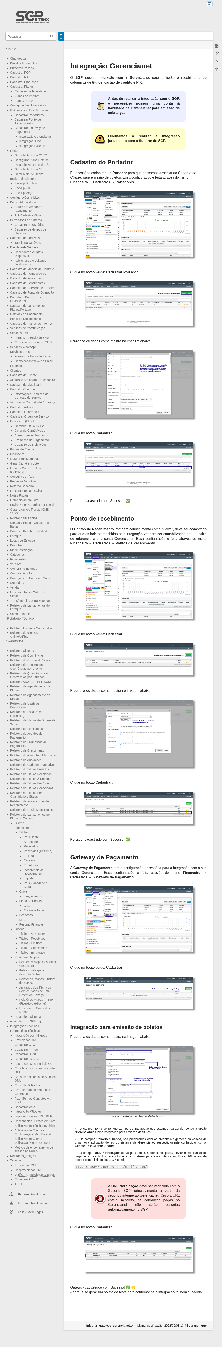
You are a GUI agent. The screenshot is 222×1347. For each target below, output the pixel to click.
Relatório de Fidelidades (26, 729)
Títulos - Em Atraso (32, 952)
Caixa (27, 905)
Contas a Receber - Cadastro (29, 531)
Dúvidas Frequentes (23, 63)
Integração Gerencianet (35, 136)
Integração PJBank (32, 146)
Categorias (17, 554)
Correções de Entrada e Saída (30, 578)
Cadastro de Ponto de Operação (32, 292)
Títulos (23, 832)
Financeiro (17, 454)
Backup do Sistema (23, 179)
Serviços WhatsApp (23, 347)
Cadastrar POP (20, 72)
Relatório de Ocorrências (27, 655)
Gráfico (19, 929)
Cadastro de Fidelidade (30, 91)
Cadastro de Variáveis (25, 238)
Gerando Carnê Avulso (30, 430)
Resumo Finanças (31, 924)
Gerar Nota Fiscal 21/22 (31, 155)
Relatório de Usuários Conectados (24, 705)
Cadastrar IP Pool (26, 1049)
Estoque (15, 536)
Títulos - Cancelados (33, 948)
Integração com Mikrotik (31, 1035)
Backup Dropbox (26, 183)
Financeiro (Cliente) (23, 421)
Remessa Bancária (23, 481)
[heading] (31, 1195)
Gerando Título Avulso (29, 426)
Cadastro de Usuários (29, 224)
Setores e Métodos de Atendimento (29, 209)
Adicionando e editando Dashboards (30, 262)
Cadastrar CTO (25, 1045)
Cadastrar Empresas (24, 82)
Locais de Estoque (22, 540)
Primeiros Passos (22, 68)
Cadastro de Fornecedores (28, 273)
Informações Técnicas (25, 1030)
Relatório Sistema (22, 650)
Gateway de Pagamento (26, 314)
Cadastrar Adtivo (21, 407)
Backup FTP (23, 188)
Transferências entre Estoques (30, 600)
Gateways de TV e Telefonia (29, 110)
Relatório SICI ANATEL (25, 518)
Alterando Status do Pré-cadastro (32, 380)
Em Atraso (31, 865)
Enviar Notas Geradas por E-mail (32, 505)
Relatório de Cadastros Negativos (32, 764)
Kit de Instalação (21, 550)
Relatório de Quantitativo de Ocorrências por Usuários (29, 675)
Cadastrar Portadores (29, 115)
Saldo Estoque (20, 614)
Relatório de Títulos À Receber (30, 779)
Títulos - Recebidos (32, 938)
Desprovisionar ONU (28, 1170)
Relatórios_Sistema (28, 1016)
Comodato (17, 582)
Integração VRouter (28, 1111)
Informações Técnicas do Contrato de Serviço (31, 396)
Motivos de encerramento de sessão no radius (34, 1149)
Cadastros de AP (26, 1107)
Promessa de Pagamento (32, 440)
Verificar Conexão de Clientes (34, 1174)
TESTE (19, 1184)
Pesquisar (52, 36)
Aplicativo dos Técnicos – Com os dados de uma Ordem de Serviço (36, 991)
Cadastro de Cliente (23, 375)
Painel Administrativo (24, 202)
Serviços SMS (19, 333)
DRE (22, 919)
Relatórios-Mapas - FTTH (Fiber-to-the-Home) (36, 1001)
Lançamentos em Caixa (26, 490)
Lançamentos (33, 896)
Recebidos (31, 846)
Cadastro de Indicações (30, 444)
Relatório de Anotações (25, 760)
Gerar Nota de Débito (29, 174)
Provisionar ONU (26, 1040)
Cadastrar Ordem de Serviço (29, 416)
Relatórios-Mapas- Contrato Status (31, 972)
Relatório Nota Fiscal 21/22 (33, 164)
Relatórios (15, 641)
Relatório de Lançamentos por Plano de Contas (30, 816)
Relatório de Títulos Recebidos (30, 774)
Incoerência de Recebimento (34, 872)
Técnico (15, 1160)
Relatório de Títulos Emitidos (29, 769)
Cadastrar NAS (20, 77)
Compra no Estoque (23, 568)
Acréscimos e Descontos (31, 435)
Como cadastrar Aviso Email (34, 361)
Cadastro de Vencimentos (27, 283)
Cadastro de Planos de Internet (31, 323)
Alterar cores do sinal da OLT (34, 1063)
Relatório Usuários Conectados (31, 628)
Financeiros (22, 827)
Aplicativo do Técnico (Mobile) (35, 1126)
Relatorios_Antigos (23, 1156)
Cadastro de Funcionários (27, 278)
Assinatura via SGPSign (26, 1021)
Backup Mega (24, 193)
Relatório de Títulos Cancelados (31, 788)
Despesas (26, 915)
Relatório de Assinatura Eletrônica (33, 755)
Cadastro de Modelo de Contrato (32, 269)
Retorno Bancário (22, 486)
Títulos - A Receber (32, 934)
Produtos (16, 545)
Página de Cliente (22, 449)
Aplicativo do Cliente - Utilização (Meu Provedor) (32, 1140)
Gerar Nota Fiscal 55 (28, 169)
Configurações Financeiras (28, 105)
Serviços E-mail (20, 351)
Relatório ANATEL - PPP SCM (30, 682)
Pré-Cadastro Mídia (28, 215)
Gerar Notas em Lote (24, 500)
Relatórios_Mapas (27, 957)
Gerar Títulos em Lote (24, 458)
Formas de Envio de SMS (32, 337)
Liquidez (29, 878)
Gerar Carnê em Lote (24, 463)
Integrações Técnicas (24, 1026)
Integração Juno (30, 141)
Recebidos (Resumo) (38, 851)
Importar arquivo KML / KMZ (33, 1116)
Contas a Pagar (34, 910)
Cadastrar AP (24, 1179)
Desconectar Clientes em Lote (35, 1121)
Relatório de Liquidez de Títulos (31, 809)
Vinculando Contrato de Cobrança (33, 402)
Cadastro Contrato (22, 389)
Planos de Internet (27, 96)
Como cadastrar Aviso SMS (33, 342)
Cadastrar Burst (25, 1054)
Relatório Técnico (20, 618)
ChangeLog (18, 58)
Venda (14, 587)
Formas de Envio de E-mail (33, 356)
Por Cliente (31, 837)
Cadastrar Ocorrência (24, 412)
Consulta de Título (22, 476)
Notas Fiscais (19, 495)
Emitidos (29, 856)
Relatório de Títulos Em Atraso (30, 783)
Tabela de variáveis (28, 242)
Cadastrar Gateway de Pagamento (30, 130)
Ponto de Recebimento (25, 319)
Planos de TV (24, 100)
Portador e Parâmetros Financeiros (25, 299)
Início (12, 49)
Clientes (15, 370)
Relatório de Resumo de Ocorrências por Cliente (26, 666)
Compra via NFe (21, 573)
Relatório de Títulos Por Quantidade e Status (26, 795)
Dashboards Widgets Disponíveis (29, 254)
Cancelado (31, 860)
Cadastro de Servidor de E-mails (32, 288)
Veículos (15, 564)
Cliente (19, 823)
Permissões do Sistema (26, 220)
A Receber (31, 842)
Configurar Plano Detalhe (32, 160)
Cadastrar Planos (21, 86)
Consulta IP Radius (28, 1085)
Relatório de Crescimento (27, 750)
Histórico (16, 366)
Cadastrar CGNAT (27, 1059)
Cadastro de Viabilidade (26, 384)
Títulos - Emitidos (30, 943)
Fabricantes (18, 559)
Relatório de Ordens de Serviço (31, 660)
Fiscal (14, 150)
